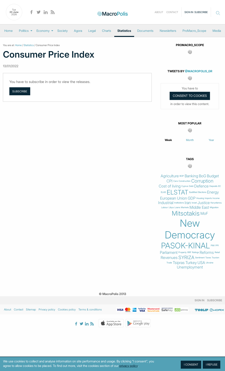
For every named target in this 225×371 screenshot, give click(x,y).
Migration (214, 207)
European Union (173, 198)
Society (62, 31)
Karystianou (216, 203)
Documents (145, 31)
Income (216, 198)
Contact (172, 12)
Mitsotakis (186, 213)
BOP (182, 176)
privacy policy (128, 366)
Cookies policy (67, 309)
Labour (164, 207)
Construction (184, 181)
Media (217, 31)
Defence (201, 186)
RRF (189, 252)
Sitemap (31, 309)
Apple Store (111, 323)
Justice (204, 203)
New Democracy (190, 229)
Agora (78, 31)
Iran (188, 203)
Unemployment (190, 267)
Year (211, 140)
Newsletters (168, 31)
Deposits (213, 186)
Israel (194, 203)
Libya (171, 207)
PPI (217, 245)
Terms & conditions (90, 309)
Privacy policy (47, 309)
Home (8, 31)
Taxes (208, 257)
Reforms (207, 252)
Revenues (169, 257)
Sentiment (200, 257)
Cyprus (184, 186)
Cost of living (170, 186)
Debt (191, 186)
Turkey (191, 262)
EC (219, 186)
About (159, 12)
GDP (192, 198)
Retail (217, 252)
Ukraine (209, 262)
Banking (191, 176)
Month (190, 140)
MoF (204, 213)
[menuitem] (8, 30)
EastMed (193, 192)
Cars (175, 181)
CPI (170, 181)
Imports (208, 198)
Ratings (195, 252)
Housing (200, 198)
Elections (202, 192)
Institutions (179, 203)
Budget (213, 176)
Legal (92, 31)
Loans (177, 207)
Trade (169, 262)
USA (201, 262)
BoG (202, 176)
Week (168, 140)
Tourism (215, 257)
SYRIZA (186, 257)
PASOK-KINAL (185, 245)
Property (182, 252)
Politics (24, 31)
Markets (185, 207)
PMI (213, 245)
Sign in (188, 12)
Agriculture (170, 176)
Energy (213, 192)
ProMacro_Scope (194, 31)
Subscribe (201, 12)
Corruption (202, 181)
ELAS (163, 192)
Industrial (165, 203)
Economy (43, 31)
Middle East (199, 207)
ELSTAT (177, 192)
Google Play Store (138, 323)
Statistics (124, 31)
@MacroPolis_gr (198, 71)
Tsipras (179, 262)
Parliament (169, 252)
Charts (106, 31)
